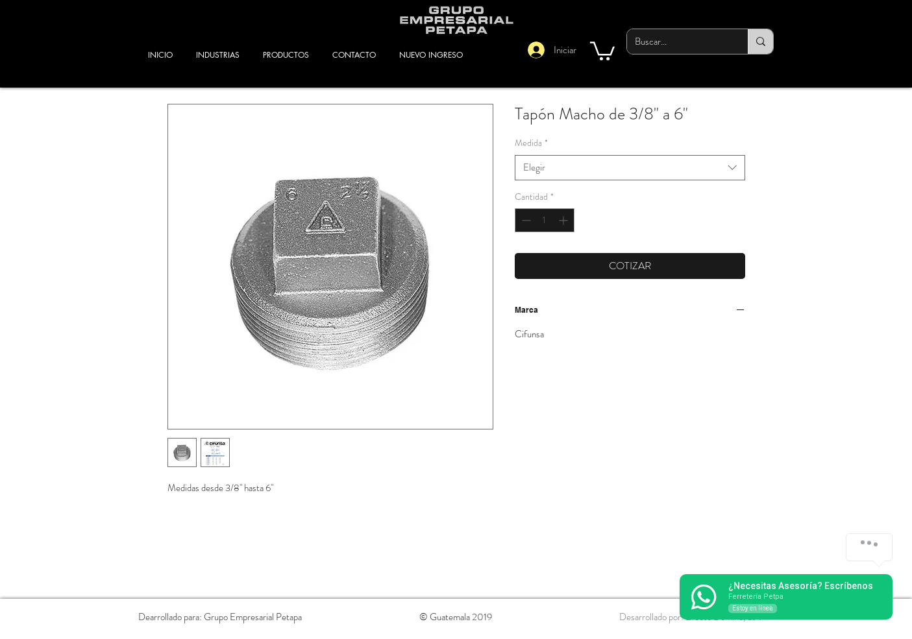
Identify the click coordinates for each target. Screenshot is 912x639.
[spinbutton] (544, 220)
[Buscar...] (678, 41)
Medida (531, 143)
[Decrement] (525, 220)
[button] (602, 50)
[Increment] (564, 220)
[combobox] (630, 167)
